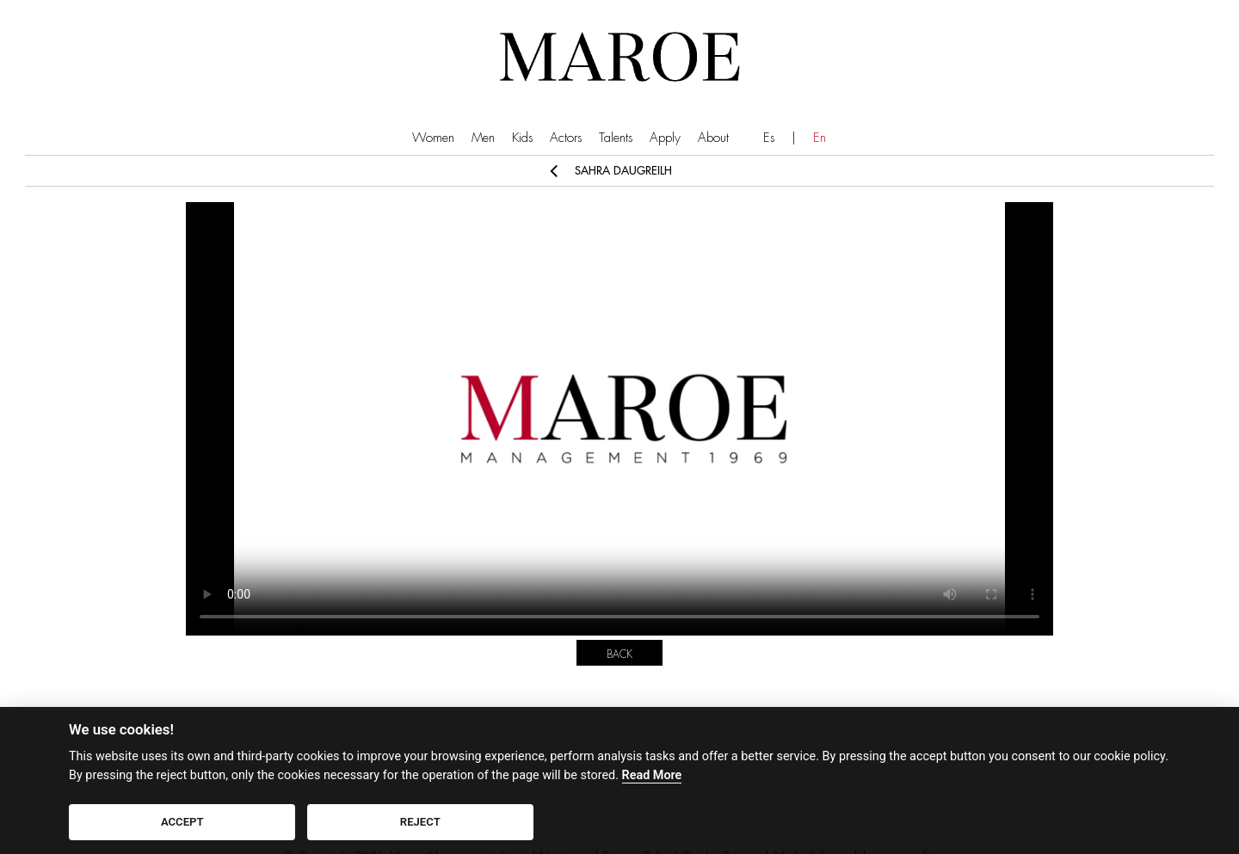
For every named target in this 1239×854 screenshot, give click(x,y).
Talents (615, 138)
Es (768, 138)
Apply (665, 138)
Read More (652, 775)
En (819, 138)
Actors (566, 138)
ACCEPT (182, 821)
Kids (522, 138)
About (713, 138)
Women (433, 138)
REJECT (420, 821)
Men (483, 138)
